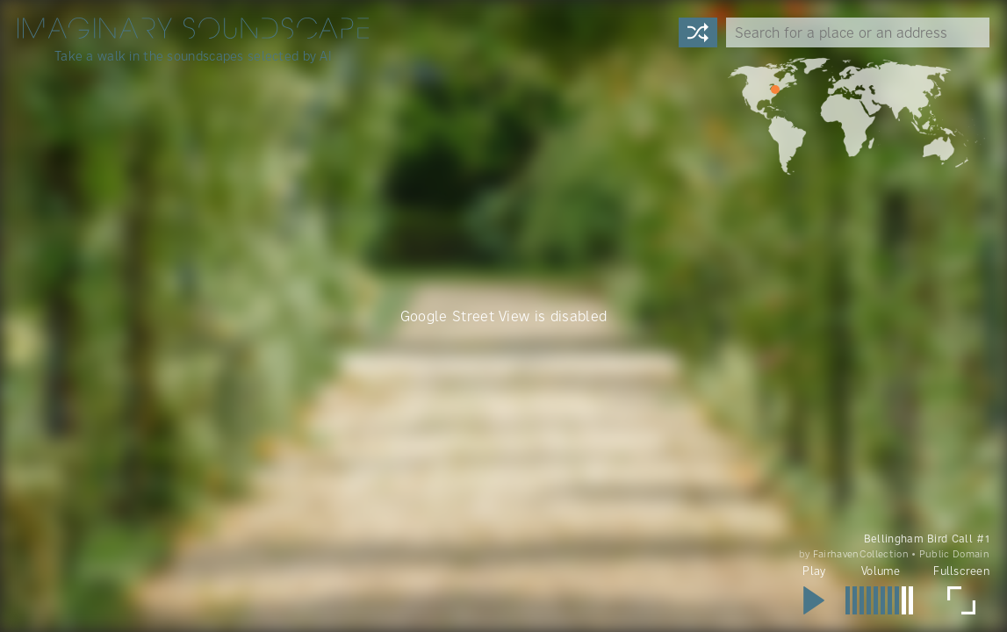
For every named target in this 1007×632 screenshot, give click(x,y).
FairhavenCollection (861, 554)
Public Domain (954, 554)
